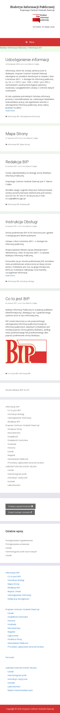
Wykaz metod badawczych (20, 690)
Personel (9, 657)
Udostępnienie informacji (27, 59)
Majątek (11, 455)
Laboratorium (14, 485)
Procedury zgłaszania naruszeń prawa (26, 462)
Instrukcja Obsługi (21, 221)
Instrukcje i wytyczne (17, 477)
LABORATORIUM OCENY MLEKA (21, 466)
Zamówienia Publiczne (18, 459)
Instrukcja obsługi (27, 281)
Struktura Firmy (15, 429)
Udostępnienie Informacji (30, 116)
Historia (11, 447)
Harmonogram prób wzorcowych (21, 551)
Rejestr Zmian (14, 591)
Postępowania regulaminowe (19, 540)
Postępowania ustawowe (17, 544)
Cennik (11, 451)
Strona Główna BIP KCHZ (17, 390)
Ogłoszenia (13, 635)
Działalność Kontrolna (18, 440)
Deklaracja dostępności (18, 598)
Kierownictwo (14, 432)
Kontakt (11, 481)
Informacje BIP (35, 47)
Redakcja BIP (17, 161)
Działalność (13, 436)
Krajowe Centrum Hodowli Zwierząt (22, 425)
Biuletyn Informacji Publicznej (32, 7)
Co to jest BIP (17, 298)
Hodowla (12, 444)
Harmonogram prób (17, 474)
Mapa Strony (16, 133)
